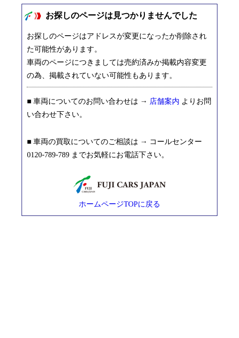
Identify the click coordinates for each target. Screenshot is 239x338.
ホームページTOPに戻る (119, 204)
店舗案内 (164, 101)
